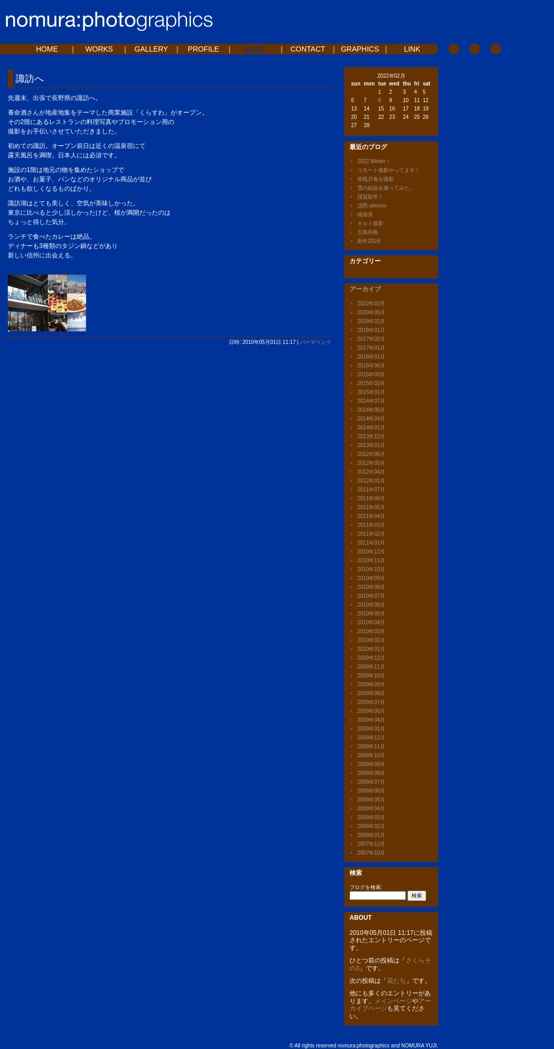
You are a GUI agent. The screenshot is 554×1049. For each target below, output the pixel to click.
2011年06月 (371, 498)
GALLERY (151, 49)
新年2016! (369, 241)
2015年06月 (371, 365)
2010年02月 (371, 640)
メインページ (393, 1001)
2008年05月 (371, 800)
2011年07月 (371, 489)
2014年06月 (371, 410)
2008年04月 (371, 808)
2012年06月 (371, 454)
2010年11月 (371, 560)
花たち (396, 980)
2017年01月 (371, 348)
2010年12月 (371, 551)
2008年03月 (371, 817)
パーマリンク (315, 342)
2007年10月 (371, 853)
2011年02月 (371, 534)
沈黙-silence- (372, 205)
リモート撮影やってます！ (388, 170)
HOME (47, 49)
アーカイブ (365, 289)
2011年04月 (371, 516)
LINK (412, 49)
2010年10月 (371, 569)
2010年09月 (371, 578)
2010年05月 (371, 613)
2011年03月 (371, 525)
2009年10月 (371, 675)
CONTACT (308, 49)
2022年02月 (371, 303)
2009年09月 (371, 684)
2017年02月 (371, 339)
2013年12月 (371, 436)
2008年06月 (371, 791)
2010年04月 (371, 622)
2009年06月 (371, 711)
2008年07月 (371, 782)
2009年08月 (371, 693)
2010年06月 (371, 605)
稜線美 (365, 214)
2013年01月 (371, 445)
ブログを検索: (366, 887)
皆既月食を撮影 (375, 179)
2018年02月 (371, 321)
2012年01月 (371, 481)
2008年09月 (371, 764)
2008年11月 (371, 746)
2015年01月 (371, 392)
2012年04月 (371, 472)
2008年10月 (371, 755)
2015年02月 (371, 383)
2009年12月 (371, 658)
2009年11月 (371, 667)
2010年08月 (371, 587)
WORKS (99, 49)
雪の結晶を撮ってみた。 (386, 188)
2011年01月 (371, 543)
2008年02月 (371, 826)
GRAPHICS (360, 49)
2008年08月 (371, 773)
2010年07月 (371, 596)
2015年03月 (371, 374)
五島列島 (367, 232)
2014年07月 (371, 401)
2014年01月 (371, 427)
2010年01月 (371, 649)
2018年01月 (371, 330)
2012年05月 (371, 463)
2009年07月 (371, 702)
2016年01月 (371, 357)
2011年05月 (371, 507)
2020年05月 (371, 312)
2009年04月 (371, 720)
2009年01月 (371, 729)
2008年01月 (371, 835)
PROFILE (203, 49)
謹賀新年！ (370, 197)
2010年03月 (371, 631)
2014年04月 (371, 419)
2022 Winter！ (374, 161)
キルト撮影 (370, 223)
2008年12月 (371, 738)
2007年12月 (371, 844)
